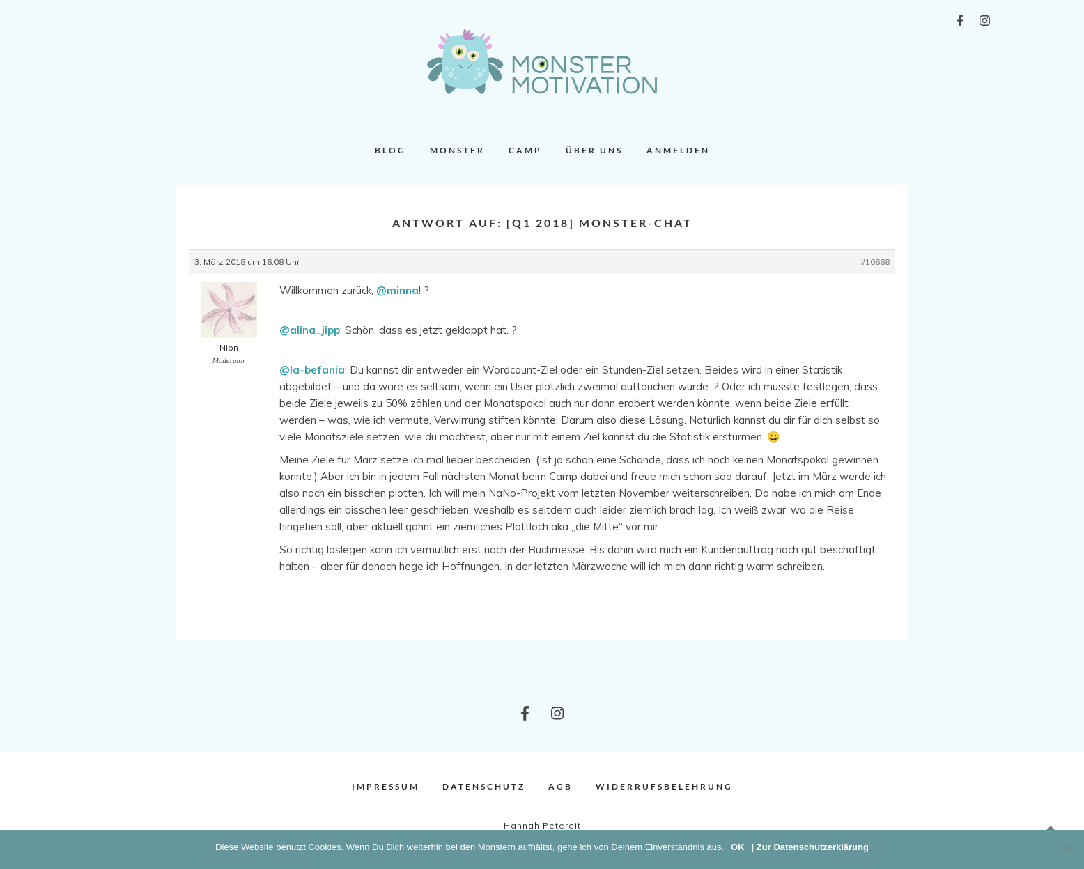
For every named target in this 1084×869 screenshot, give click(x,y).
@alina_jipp (309, 330)
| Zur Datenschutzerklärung (810, 847)
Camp (525, 150)
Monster (457, 150)
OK (738, 847)
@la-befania (312, 369)
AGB (560, 786)
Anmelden (678, 150)
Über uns (594, 150)
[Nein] (1067, 849)
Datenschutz (483, 786)
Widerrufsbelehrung (664, 786)
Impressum (385, 786)
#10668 (875, 261)
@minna (397, 290)
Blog (390, 150)
